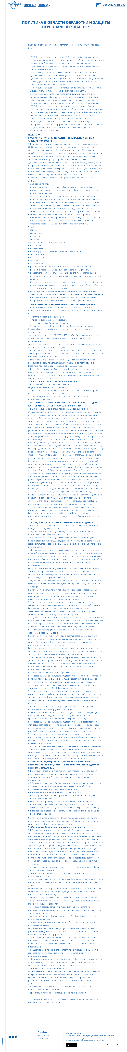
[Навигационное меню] (2, 3)
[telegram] (16, 1037)
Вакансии (30, 4)
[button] (98, 5)
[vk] (9, 1037)
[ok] (13, 1037)
